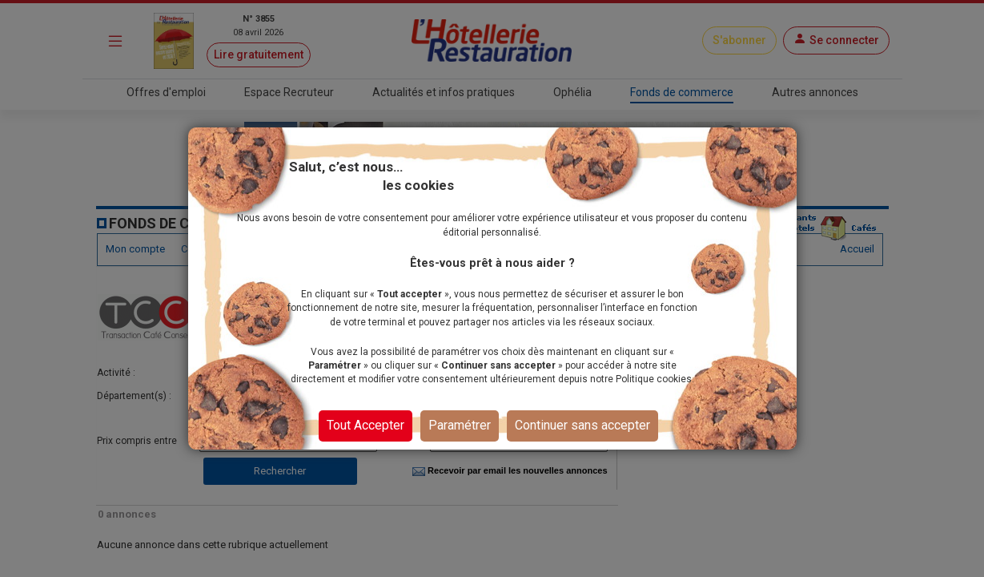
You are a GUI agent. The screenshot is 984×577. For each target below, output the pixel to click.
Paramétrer (459, 425)
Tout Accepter (365, 425)
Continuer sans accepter (582, 425)
